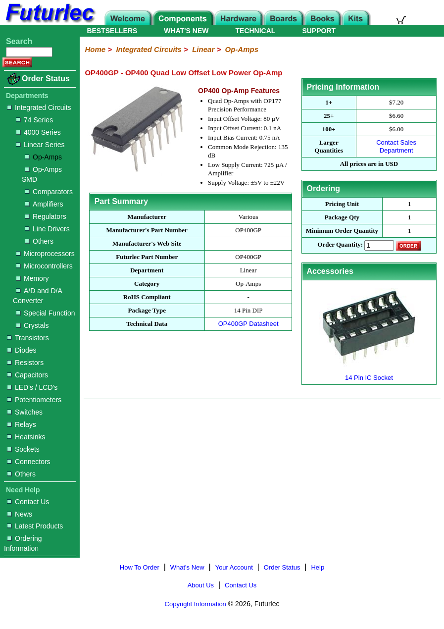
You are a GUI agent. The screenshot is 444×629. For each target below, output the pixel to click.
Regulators (45, 216)
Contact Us (28, 502)
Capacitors (27, 375)
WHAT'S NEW (186, 31)
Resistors (25, 363)
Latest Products (35, 526)
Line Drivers (47, 229)
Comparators (49, 192)
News (19, 514)
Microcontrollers (44, 266)
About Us (201, 585)
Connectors (28, 462)
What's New (187, 567)
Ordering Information (23, 543)
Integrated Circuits (39, 107)
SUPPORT (319, 31)
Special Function (45, 313)
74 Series (34, 120)
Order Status (46, 78)
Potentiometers (34, 400)
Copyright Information (195, 604)
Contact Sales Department (396, 146)
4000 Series (38, 132)
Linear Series (40, 145)
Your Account (234, 567)
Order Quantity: (340, 245)
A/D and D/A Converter (37, 296)
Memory (32, 278)
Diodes (22, 350)
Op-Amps (43, 157)
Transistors (28, 338)
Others (39, 241)
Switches (25, 412)
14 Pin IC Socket (368, 373)
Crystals (32, 325)
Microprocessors (45, 254)
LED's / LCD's (32, 387)
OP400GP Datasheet (248, 323)
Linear (203, 49)
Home (95, 49)
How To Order (139, 567)
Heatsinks (26, 437)
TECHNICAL (256, 31)
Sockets (23, 449)
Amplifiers (44, 204)
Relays (21, 424)
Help (317, 567)
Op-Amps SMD (42, 174)
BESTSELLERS (112, 31)
